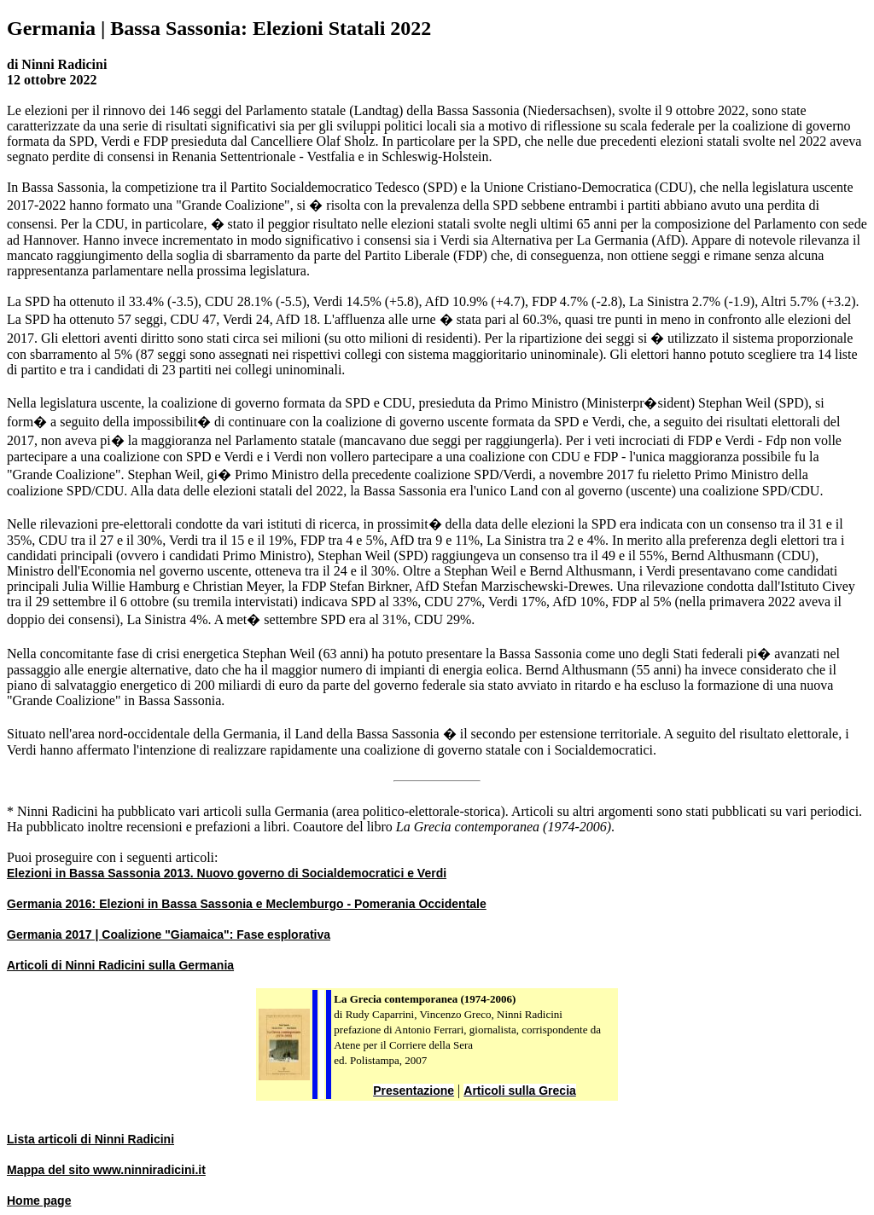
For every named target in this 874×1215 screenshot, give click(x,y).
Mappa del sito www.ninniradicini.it (106, 1170)
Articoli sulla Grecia (519, 1090)
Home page (39, 1200)
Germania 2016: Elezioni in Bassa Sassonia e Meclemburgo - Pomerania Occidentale (247, 904)
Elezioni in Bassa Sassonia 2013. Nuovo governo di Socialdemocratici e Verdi (226, 873)
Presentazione (413, 1090)
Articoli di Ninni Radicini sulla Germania (120, 965)
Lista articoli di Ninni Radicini (90, 1139)
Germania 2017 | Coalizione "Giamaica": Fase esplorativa (168, 934)
